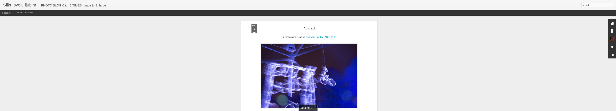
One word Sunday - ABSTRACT (321, 28)
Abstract (309, 20)
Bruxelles (29, 12)
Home (19, 12)
